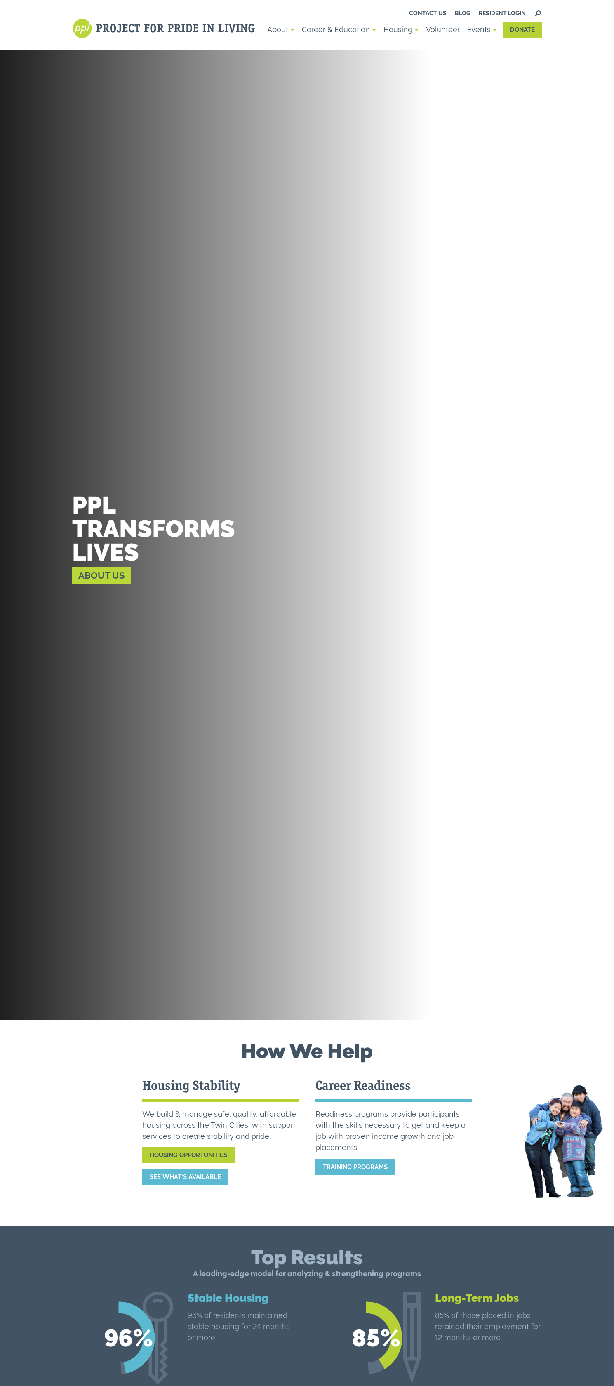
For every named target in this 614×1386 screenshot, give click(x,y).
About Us (101, 575)
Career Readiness (363, 1085)
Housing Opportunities (188, 1155)
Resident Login (502, 13)
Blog (462, 13)
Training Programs (355, 1167)
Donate (522, 29)
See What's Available (185, 1177)
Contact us (428, 13)
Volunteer (443, 29)
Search (538, 13)
